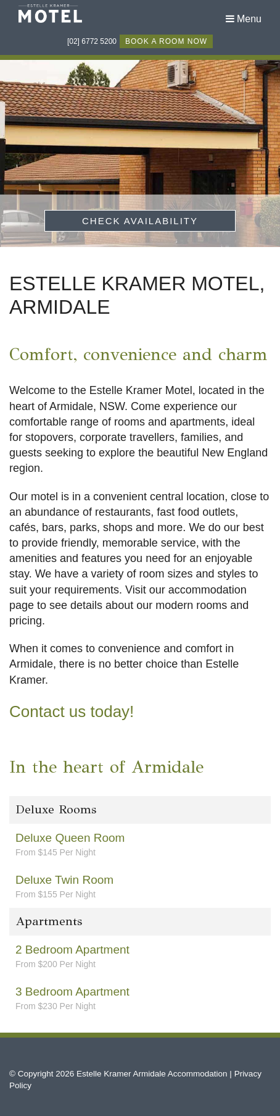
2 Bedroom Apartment (140, 956)
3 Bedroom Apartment (140, 998)
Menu (243, 19)
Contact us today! (71, 711)
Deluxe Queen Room (140, 844)
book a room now (166, 41)
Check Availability (140, 221)
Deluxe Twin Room (140, 886)
